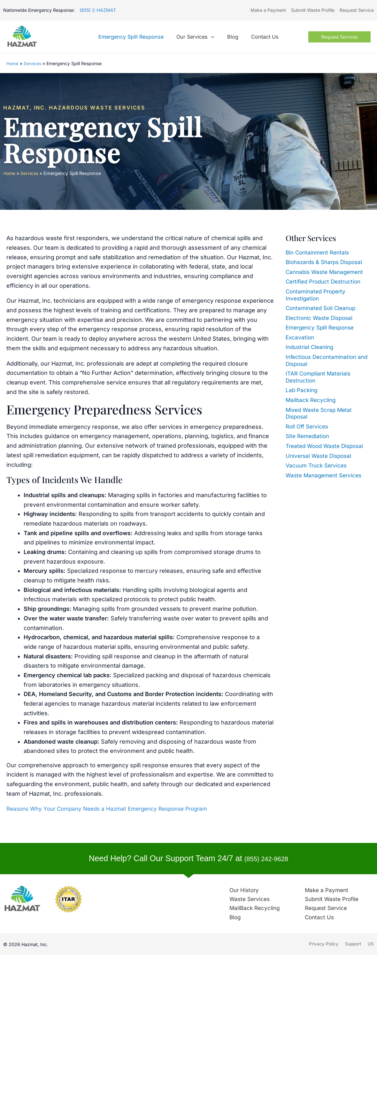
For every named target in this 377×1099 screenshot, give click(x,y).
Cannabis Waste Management (327, 272)
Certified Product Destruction (326, 282)
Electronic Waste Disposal (321, 318)
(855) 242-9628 (266, 858)
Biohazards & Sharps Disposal (327, 262)
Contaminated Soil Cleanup (323, 308)
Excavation (300, 337)
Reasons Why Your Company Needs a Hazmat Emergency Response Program (113, 809)
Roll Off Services (308, 426)
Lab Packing (302, 390)
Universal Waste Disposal (320, 456)
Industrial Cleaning (311, 347)
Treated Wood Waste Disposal (327, 446)
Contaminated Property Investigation (318, 295)
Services (33, 64)
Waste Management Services (326, 475)
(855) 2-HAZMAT (98, 10)
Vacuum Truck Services (318, 466)
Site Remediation (309, 436)
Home (12, 64)
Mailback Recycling (312, 400)
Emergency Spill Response (322, 328)
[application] (212, 37)
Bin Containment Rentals (319, 252)
